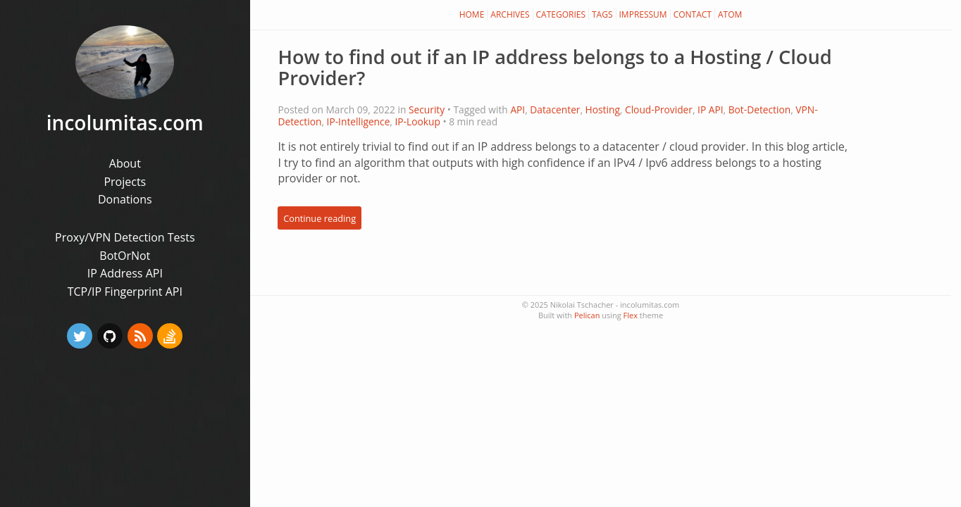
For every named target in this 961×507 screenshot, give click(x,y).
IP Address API (125, 273)
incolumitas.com (125, 122)
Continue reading (319, 218)
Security (427, 109)
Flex (631, 315)
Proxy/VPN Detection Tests (124, 237)
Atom (730, 14)
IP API (711, 109)
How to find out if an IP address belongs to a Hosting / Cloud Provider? (554, 67)
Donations (125, 199)
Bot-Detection (759, 109)
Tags (602, 14)
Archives (509, 14)
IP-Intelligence (358, 121)
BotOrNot (124, 255)
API (517, 109)
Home (472, 14)
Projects (125, 181)
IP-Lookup (417, 121)
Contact (693, 14)
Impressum (643, 14)
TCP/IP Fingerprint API (125, 291)
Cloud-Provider (659, 109)
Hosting (602, 109)
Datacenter (555, 109)
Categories (561, 14)
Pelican (587, 315)
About (125, 163)
